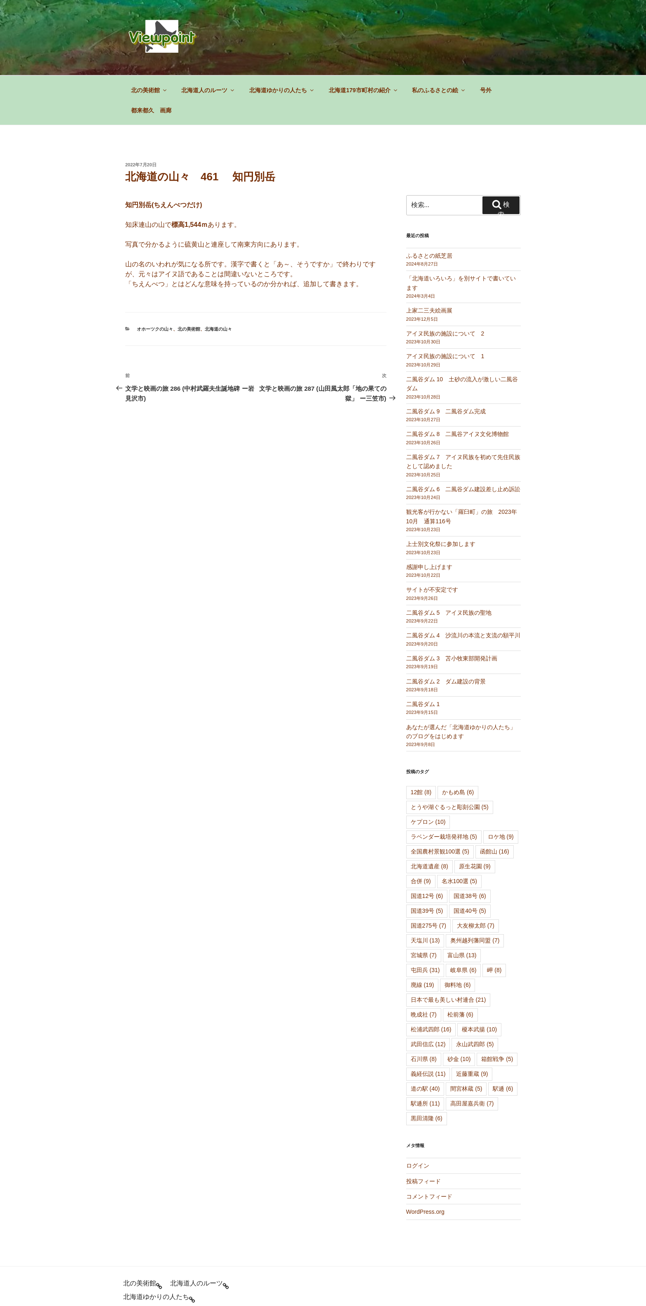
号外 (486, 40)
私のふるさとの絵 (439, 40)
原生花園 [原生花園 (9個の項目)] (475, 816)
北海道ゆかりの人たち (282, 40)
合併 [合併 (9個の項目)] (421, 831)
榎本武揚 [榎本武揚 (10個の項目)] (479, 979)
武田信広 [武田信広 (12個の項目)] (428, 994)
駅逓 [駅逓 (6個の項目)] (503, 1038)
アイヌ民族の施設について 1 (445, 306)
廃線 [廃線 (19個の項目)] (422, 935)
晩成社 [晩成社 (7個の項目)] (424, 964)
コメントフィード (429, 1146)
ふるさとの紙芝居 (429, 206)
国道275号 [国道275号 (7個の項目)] (428, 875)
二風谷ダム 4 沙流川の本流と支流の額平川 (463, 585)
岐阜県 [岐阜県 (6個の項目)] (463, 920)
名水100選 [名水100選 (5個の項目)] (459, 831)
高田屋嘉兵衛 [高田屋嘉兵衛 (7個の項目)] (472, 1053)
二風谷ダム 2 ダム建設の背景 (446, 631)
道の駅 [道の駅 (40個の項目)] (425, 1038)
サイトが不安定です (432, 539)
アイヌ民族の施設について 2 (445, 283)
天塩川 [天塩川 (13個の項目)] (425, 890)
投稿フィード (423, 1131)
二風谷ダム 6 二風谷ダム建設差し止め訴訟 (463, 439)
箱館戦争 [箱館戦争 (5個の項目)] (497, 1009)
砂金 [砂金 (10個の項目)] (459, 1009)
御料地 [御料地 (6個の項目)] (457, 935)
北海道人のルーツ (208, 40)
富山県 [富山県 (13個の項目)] (462, 905)
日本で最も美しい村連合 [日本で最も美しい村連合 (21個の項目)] (448, 950)
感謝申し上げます (429, 517)
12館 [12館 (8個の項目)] (421, 742)
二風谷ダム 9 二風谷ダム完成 (446, 361)
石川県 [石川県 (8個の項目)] (424, 1009)
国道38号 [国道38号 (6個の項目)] (470, 846)
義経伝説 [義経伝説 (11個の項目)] (428, 1024)
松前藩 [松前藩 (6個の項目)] (460, 964)
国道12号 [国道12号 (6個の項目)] (427, 846)
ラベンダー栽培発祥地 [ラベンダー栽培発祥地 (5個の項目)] (444, 787)
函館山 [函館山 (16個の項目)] (494, 801)
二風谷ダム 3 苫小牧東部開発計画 (452, 608)
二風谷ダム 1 (423, 654)
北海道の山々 (218, 279)
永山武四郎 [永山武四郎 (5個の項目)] (475, 994)
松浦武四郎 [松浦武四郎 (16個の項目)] (431, 979)
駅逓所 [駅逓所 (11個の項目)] (425, 1053)
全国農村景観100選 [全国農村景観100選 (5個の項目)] (440, 801)
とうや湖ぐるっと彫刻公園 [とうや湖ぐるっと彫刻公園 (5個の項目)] (450, 757)
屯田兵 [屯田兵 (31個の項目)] (425, 920)
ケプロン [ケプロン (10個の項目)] (428, 772)
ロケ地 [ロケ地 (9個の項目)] (501, 787)
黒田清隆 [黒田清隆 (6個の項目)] (426, 1068)
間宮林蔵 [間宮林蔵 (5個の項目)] (466, 1038)
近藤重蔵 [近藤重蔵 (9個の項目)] (472, 1024)
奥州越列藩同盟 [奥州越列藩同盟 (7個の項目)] (474, 890)
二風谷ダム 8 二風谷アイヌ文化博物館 (457, 384)
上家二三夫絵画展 (429, 260)
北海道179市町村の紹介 (363, 40)
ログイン (417, 1115)
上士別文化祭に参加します (440, 494)
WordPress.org (425, 1162)
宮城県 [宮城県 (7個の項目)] (424, 905)
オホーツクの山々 (155, 279)
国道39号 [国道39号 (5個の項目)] (427, 861)
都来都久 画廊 (151, 60)
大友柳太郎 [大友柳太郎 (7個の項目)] (475, 875)
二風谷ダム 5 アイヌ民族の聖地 (449, 563)
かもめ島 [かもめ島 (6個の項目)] (458, 742)
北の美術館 (149, 40)
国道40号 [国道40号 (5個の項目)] (470, 861)
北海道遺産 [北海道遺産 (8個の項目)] (429, 816)
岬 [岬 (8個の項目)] (494, 920)
